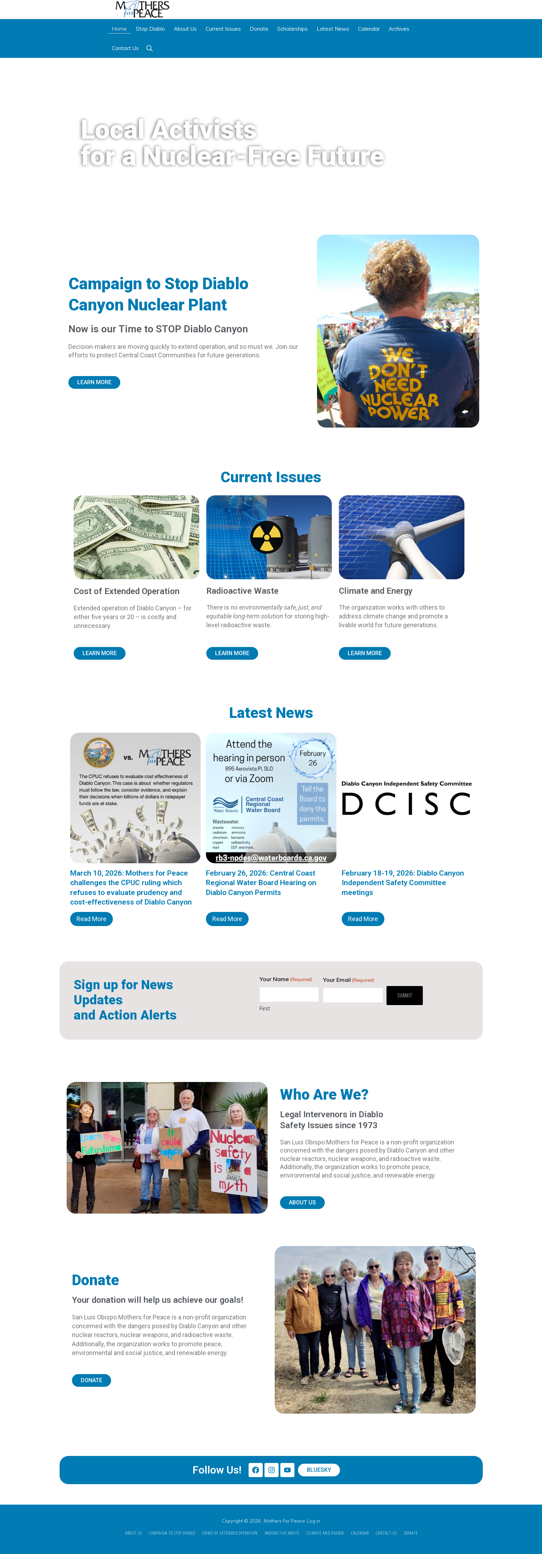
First (265, 1011)
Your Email (348, 983)
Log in (313, 1521)
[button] (149, 51)
